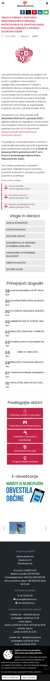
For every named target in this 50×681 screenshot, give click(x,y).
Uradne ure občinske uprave (25, 609)
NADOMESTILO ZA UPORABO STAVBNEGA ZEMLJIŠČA (20, 244)
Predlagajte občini (25, 402)
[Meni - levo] (3, 3)
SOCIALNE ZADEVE (15, 236)
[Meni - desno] (47, 3)
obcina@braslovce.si (26, 599)
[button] (4, 528)
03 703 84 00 (26, 595)
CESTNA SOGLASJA (16, 229)
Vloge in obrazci (25, 216)
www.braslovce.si (26, 603)
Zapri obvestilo (28, 677)
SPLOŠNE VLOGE (14, 269)
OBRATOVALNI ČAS (16, 262)
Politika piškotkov (34, 672)
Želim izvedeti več (11, 677)
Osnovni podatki (25, 551)
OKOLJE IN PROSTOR (16, 222)
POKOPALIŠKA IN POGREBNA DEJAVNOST (20, 254)
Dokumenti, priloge (11, 180)
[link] (22, 12)
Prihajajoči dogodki (25, 283)
